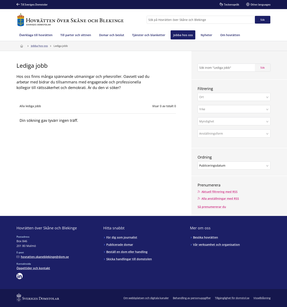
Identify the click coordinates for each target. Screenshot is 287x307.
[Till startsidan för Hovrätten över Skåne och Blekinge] (70, 19)
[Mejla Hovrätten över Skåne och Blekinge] (42, 256)
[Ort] (232, 97)
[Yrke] (232, 109)
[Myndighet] (232, 121)
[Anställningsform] (232, 133)
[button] (234, 97)
